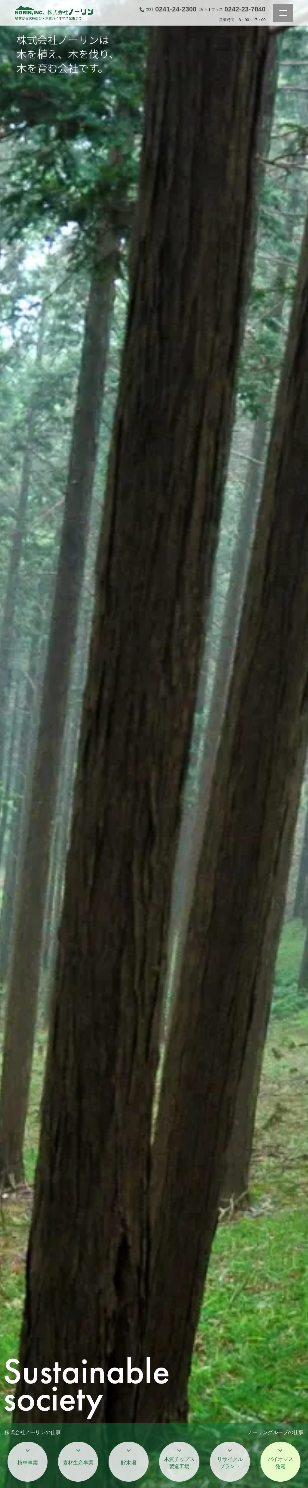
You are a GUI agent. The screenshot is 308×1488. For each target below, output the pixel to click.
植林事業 (27, 1463)
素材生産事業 (78, 1463)
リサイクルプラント (230, 1462)
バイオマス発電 (280, 1462)
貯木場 (128, 1463)
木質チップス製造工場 (179, 1462)
